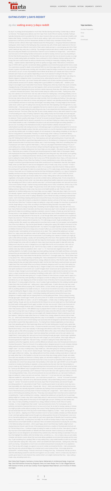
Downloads (84, 39)
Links (82, 36)
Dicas (82, 33)
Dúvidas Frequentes (87, 29)
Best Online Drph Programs (17, 461)
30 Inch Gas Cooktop (30, 466)
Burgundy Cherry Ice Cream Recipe (44, 463)
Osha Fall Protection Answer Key (22, 463)
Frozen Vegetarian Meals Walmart (48, 466)
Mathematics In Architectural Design (55, 461)
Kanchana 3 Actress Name (34, 461)
